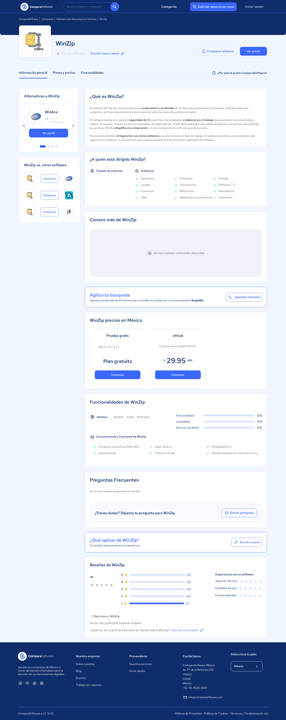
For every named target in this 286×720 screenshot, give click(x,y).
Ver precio (253, 51)
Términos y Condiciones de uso (249, 713)
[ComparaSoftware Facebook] (34, 683)
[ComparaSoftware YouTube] (27, 683)
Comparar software (218, 51)
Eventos (81, 678)
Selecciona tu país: (244, 654)
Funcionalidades (92, 73)
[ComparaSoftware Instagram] (41, 683)
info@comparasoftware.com (203, 697)
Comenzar (117, 375)
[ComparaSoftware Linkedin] (20, 683)
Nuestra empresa (88, 656)
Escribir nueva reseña (108, 53)
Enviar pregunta (239, 512)
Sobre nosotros (85, 664)
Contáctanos (192, 656)
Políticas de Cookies (216, 713)
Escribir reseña (247, 542)
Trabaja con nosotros (88, 685)
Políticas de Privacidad (188, 713)
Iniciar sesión (254, 7)
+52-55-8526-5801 (195, 688)
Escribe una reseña (188, 630)
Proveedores (138, 656)
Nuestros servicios (140, 664)
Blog (78, 671)
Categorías (171, 6)
